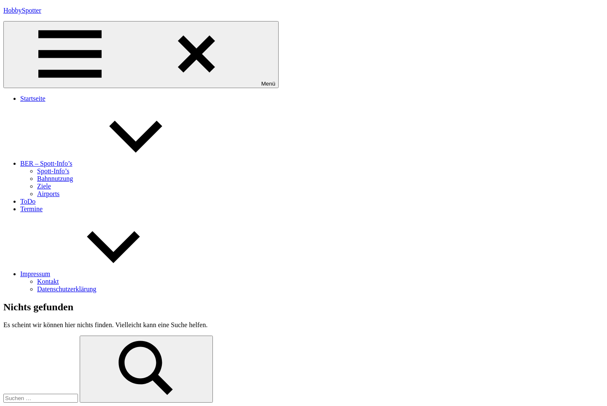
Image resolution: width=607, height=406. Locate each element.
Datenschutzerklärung (66, 289)
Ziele (44, 186)
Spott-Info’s (53, 171)
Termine (31, 208)
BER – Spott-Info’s (109, 163)
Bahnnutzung (55, 178)
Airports (48, 193)
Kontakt (48, 281)
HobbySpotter (22, 10)
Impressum (98, 273)
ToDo (27, 201)
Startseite (33, 98)
